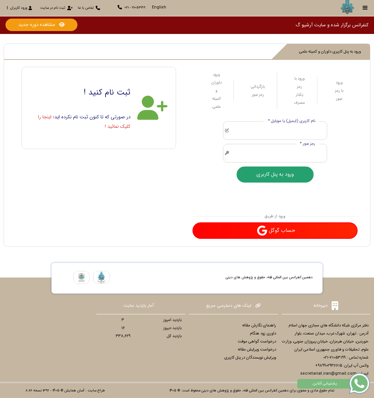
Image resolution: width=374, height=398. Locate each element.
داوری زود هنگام (263, 333)
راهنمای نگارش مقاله (259, 325)
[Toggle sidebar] (365, 7)
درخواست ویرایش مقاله (257, 350)
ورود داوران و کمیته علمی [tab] (216, 91)
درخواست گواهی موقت (257, 341)
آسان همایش (74, 390)
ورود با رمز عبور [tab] (339, 91)
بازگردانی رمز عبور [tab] (258, 91)
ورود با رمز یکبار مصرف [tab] (299, 91)
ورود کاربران (19, 8)
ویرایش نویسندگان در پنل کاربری (250, 358)
